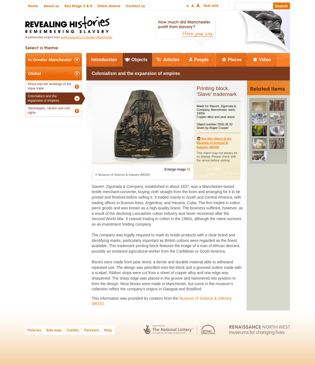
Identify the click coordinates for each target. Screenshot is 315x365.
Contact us (135, 5)
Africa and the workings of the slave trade (49, 86)
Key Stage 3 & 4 (78, 5)
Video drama (109, 5)
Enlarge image (175, 169)
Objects (139, 59)
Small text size (187, 5)
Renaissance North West (259, 330)
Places (235, 59)
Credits (72, 330)
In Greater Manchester (50, 59)
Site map (54, 330)
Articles (171, 59)
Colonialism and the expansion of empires (43, 98)
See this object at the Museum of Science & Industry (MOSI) (214, 143)
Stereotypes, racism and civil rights (49, 110)
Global (34, 73)
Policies (34, 330)
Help (108, 330)
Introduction (104, 59)
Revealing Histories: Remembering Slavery (68, 23)
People (201, 59)
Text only (210, 5)
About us (51, 5)
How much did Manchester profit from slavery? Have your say (185, 32)
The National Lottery (168, 330)
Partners (91, 330)
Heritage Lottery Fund (208, 330)
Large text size (198, 5)
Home (33, 5)
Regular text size (192, 5)
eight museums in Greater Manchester (86, 37)
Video (265, 59)
